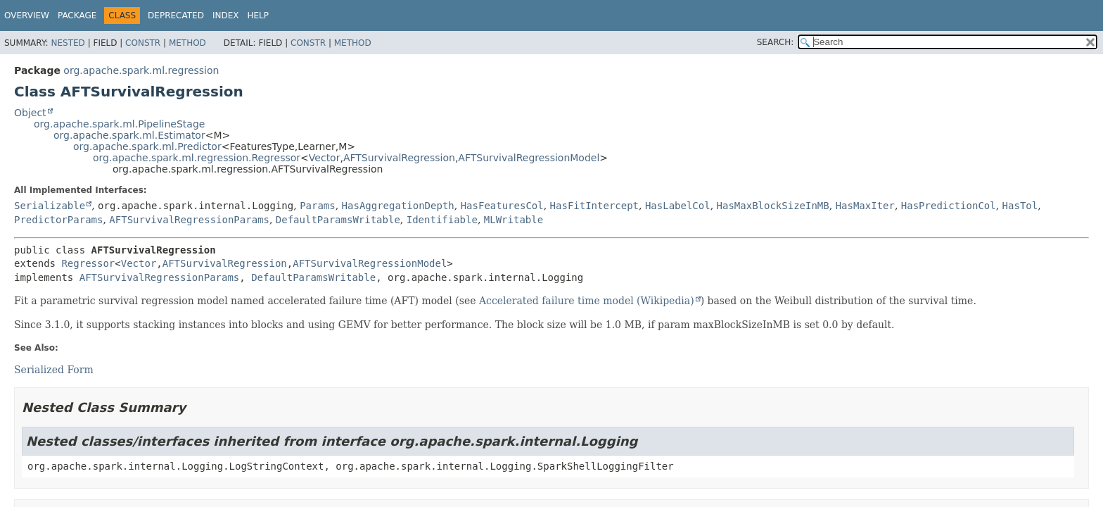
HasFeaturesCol (502, 205)
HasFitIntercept (594, 205)
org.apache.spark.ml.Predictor (147, 146)
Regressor (88, 263)
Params (318, 205)
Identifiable (442, 219)
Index (225, 15)
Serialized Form (54, 369)
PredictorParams (58, 219)
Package (77, 15)
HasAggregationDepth (398, 205)
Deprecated (176, 15)
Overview (26, 15)
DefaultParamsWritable (338, 219)
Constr (142, 43)
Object (30, 112)
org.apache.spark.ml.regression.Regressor (196, 157)
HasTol (1020, 205)
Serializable (49, 205)
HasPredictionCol (948, 205)
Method (187, 43)
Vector (324, 157)
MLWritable (513, 219)
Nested (67, 43)
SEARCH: (775, 42)
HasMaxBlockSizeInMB (773, 205)
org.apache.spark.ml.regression (141, 70)
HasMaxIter (865, 205)
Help (258, 15)
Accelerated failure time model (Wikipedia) (586, 300)
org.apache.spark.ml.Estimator (129, 135)
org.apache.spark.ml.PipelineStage (119, 124)
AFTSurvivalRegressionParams (189, 219)
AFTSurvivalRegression (399, 157)
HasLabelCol (677, 205)
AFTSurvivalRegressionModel (528, 157)
